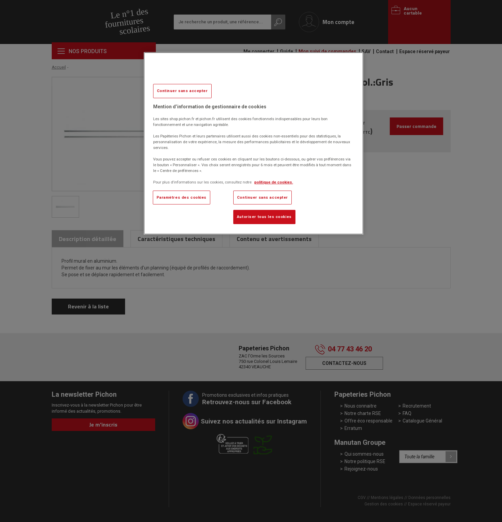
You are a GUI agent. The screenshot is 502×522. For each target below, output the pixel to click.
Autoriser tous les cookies (264, 216)
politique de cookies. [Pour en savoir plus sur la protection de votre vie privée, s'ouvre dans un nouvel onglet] (273, 182)
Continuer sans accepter (182, 90)
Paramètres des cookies (182, 197)
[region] (253, 143)
